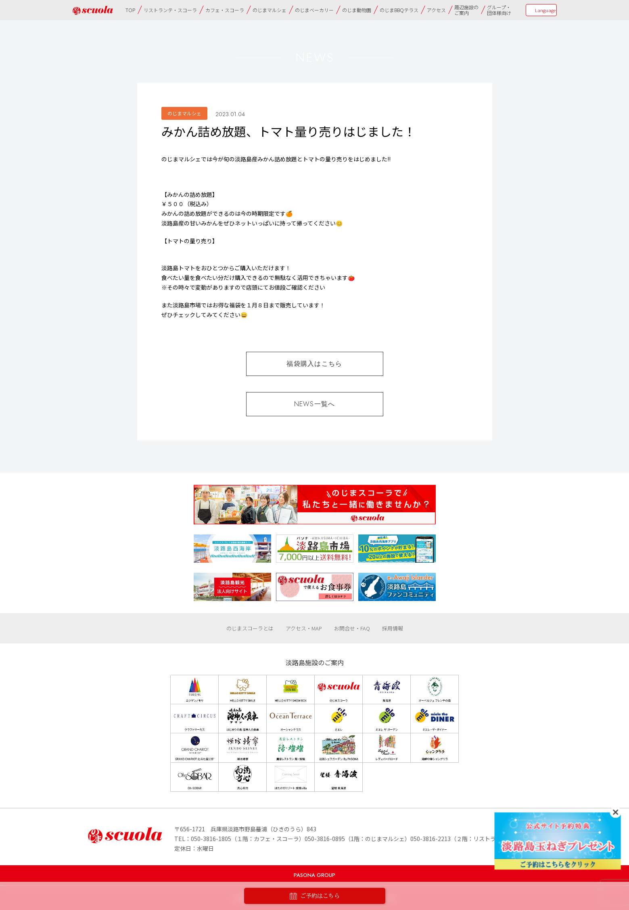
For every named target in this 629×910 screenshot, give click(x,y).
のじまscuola (93, 10)
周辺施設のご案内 (466, 10)
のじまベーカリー (314, 9)
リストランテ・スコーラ (170, 9)
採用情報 (392, 628)
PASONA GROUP (314, 875)
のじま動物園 (356, 9)
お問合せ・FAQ (352, 628)
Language (545, 10)
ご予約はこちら (315, 896)
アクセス (436, 9)
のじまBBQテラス (399, 9)
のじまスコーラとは (250, 628)
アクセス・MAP (304, 628)
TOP (130, 9)
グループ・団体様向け (499, 10)
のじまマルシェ (269, 9)
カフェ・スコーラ (224, 9)
